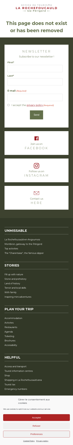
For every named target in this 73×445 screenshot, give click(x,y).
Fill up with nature (14, 274)
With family (11, 292)
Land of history (12, 283)
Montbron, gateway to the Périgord (23, 244)
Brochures (10, 340)
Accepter (36, 417)
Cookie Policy (29, 441)
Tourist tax (10, 384)
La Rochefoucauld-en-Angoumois (22, 239)
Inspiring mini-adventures (18, 297)
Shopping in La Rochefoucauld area (23, 380)
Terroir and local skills (15, 287)
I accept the (33, 105)
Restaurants (11, 327)
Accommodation (13, 318)
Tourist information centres (19, 371)
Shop (7, 375)
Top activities (11, 248)
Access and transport (15, 366)
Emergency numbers (16, 389)
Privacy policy (42, 441)
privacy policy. (35, 105)
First (10, 62)
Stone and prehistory (15, 279)
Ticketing (9, 336)
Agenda (9, 331)
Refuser (37, 426)
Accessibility (11, 345)
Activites (9, 322)
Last (10, 75)
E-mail (17, 90)
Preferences (36, 434)
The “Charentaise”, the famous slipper (24, 253)
